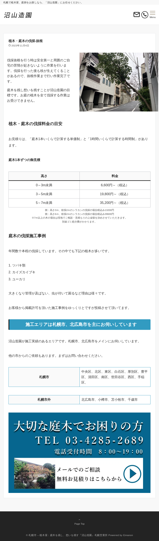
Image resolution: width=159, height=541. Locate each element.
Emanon (128, 535)
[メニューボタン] (153, 14)
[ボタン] (136, 16)
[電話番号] (144, 14)
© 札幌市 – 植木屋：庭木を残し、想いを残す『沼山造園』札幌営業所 (66, 535)
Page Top (79, 521)
